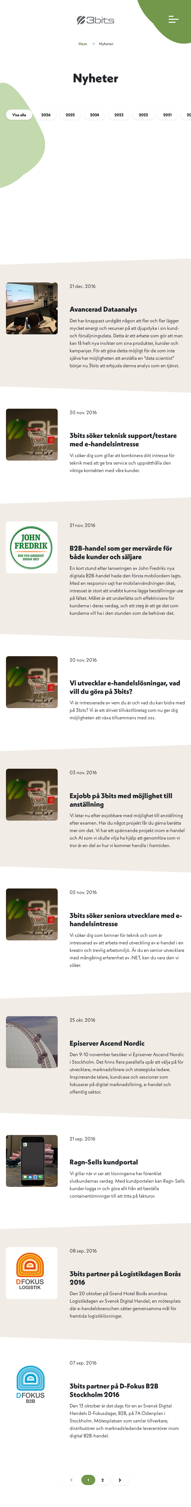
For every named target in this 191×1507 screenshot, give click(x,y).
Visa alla (19, 114)
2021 (167, 114)
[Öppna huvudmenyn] (163, 22)
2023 (119, 114)
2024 (94, 114)
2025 (70, 114)
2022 (143, 114)
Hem (83, 43)
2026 (45, 114)
